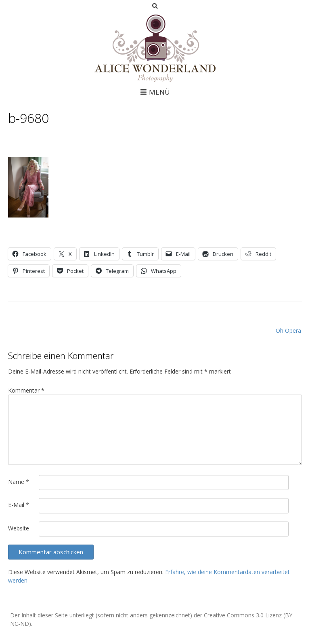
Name (18, 482)
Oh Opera (288, 330)
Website (18, 528)
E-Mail (18, 505)
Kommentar (26, 390)
